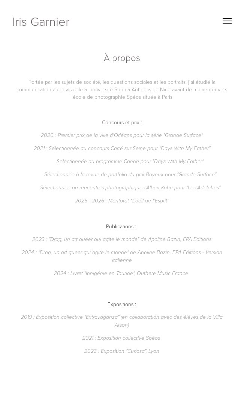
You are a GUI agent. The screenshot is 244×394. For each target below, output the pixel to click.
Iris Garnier (40, 21)
